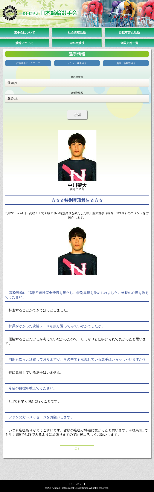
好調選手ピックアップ (28, 63)
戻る (77, 448)
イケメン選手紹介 (76, 63)
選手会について (24, 32)
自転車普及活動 (129, 32)
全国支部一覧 (129, 43)
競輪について (24, 43)
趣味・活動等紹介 (125, 63)
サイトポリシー (77, 484)
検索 (77, 114)
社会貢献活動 (77, 32)
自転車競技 (76, 43)
